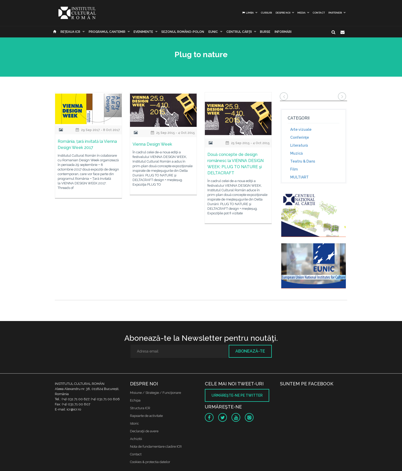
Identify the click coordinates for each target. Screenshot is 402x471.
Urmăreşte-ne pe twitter (237, 395)
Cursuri (266, 12)
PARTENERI (335, 12)
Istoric (134, 423)
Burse (265, 32)
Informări (283, 32)
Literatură (299, 145)
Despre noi (283, 12)
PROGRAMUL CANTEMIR (107, 32)
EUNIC (213, 32)
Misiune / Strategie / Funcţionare (155, 393)
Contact (319, 12)
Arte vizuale (300, 129)
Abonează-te (250, 351)
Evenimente (143, 32)
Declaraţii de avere (144, 431)
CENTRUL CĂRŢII (239, 32)
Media (301, 12)
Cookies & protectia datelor (150, 462)
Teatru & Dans (302, 161)
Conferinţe (299, 137)
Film (294, 169)
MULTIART (299, 177)
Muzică (296, 153)
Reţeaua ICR (70, 32)
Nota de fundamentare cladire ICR (156, 446)
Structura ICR (140, 408)
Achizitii (136, 439)
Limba (248, 12)
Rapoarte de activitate (146, 416)
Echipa (135, 400)
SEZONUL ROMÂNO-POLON (182, 32)
